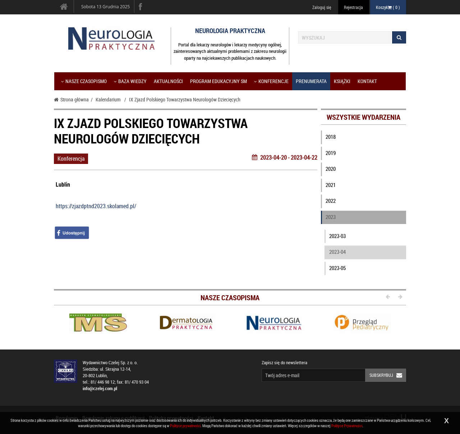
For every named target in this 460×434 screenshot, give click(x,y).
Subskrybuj (387, 375)
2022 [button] (331, 200)
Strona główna (71, 99)
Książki (342, 81)
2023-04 (337, 251)
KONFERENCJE (271, 81)
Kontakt (367, 81)
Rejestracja (353, 7)
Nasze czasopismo (84, 81)
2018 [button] (331, 136)
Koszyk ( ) (388, 7)
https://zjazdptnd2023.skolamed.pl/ (96, 206)
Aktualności (168, 81)
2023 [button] (331, 216)
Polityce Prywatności (346, 425)
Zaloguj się (321, 7)
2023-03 (337, 235)
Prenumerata (311, 81)
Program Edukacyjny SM (218, 81)
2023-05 (337, 267)
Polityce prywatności (185, 425)
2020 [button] (331, 168)
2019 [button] (331, 152)
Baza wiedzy (130, 81)
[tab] (363, 138)
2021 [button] (331, 184)
